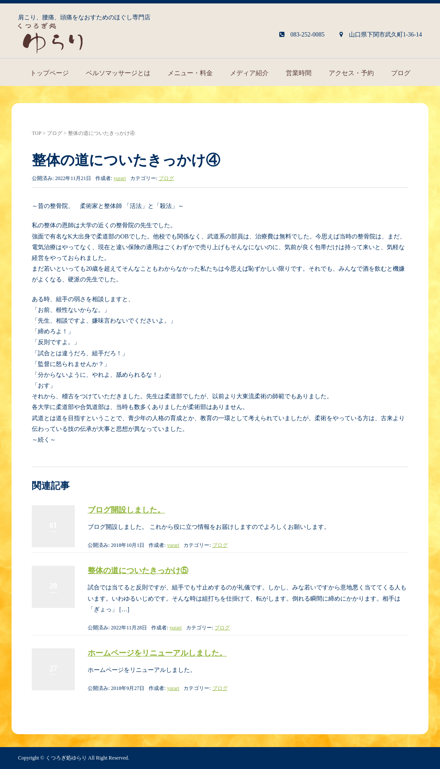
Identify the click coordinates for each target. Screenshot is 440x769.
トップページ (49, 73)
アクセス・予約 (351, 73)
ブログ (400, 73)
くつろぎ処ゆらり (66, 758)
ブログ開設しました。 (126, 510)
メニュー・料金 (190, 73)
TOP (36, 133)
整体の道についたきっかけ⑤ (138, 570)
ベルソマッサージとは (118, 73)
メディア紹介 (249, 73)
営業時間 (299, 73)
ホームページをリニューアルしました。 (157, 653)
